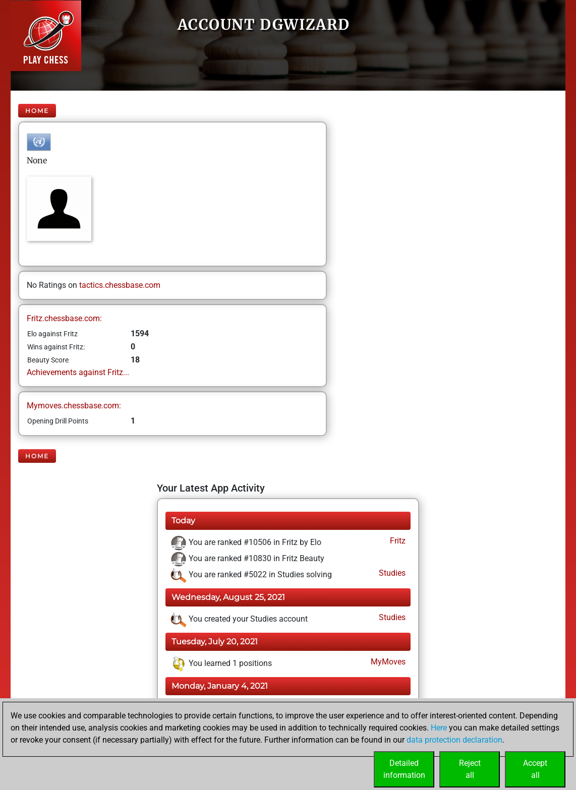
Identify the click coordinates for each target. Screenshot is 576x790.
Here (439, 728)
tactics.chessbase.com (119, 285)
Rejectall (470, 769)
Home (37, 110)
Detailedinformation (404, 769)
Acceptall (535, 769)
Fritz (397, 540)
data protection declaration (454, 740)
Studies (391, 573)
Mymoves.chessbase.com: (74, 405)
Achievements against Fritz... (78, 372)
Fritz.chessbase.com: (64, 318)
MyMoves (387, 661)
